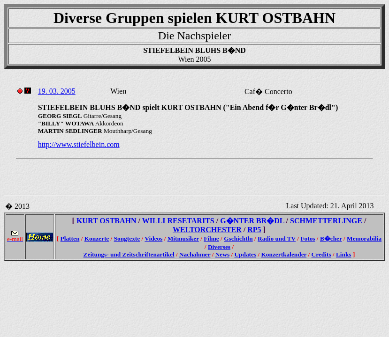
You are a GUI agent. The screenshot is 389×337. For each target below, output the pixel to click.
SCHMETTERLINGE (326, 221)
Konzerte (96, 238)
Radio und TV (277, 238)
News (222, 254)
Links (343, 254)
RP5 (254, 230)
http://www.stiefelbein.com (79, 144)
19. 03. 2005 (57, 91)
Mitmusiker (183, 238)
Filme (211, 238)
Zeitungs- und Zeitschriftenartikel (129, 254)
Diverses (219, 246)
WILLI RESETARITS (178, 221)
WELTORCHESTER (207, 230)
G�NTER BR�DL (252, 221)
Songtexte (127, 238)
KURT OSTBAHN (106, 221)
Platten (70, 238)
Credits (321, 254)
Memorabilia (364, 238)
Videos (153, 238)
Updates (245, 254)
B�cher (331, 238)
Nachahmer (194, 254)
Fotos (307, 238)
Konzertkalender (283, 254)
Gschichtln (238, 238)
